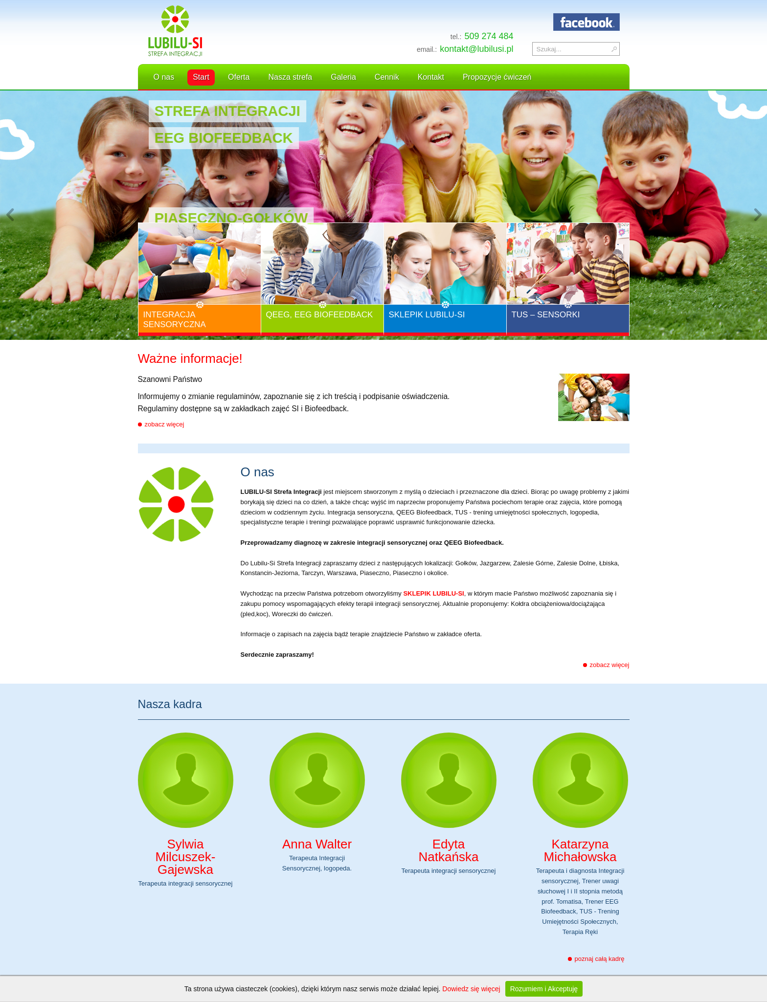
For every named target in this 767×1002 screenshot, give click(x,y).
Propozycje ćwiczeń (497, 77)
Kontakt (431, 77)
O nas (164, 77)
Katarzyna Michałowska (580, 850)
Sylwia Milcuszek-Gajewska (186, 857)
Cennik (387, 77)
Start (201, 77)
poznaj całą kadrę (600, 958)
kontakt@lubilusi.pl (476, 49)
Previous (10, 215)
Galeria (343, 77)
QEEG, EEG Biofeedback (319, 314)
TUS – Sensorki (546, 314)
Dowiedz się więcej (471, 989)
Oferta (238, 77)
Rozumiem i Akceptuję (544, 989)
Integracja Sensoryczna (174, 319)
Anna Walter (317, 844)
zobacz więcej (164, 424)
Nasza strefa (290, 77)
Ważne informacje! (190, 360)
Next (757, 215)
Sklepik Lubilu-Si (427, 314)
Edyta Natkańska (449, 850)
